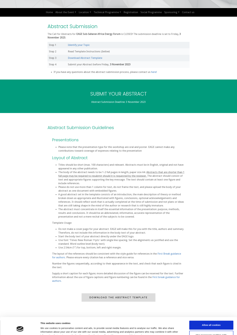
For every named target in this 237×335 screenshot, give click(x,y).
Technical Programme (106, 12)
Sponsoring (170, 12)
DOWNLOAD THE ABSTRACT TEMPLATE (118, 297)
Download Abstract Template (85, 57)
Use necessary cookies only (211, 320)
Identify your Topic (79, 44)
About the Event (64, 12)
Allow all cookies (211, 310)
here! (154, 71)
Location (84, 12)
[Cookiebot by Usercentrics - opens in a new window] (19, 329)
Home (49, 12)
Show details (47, 329)
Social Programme (151, 12)
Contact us (188, 12)
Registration (131, 12)
